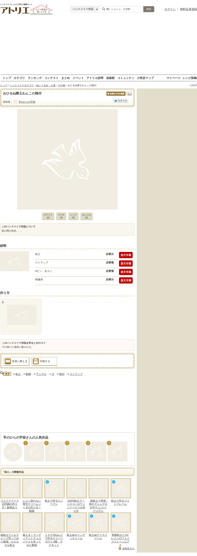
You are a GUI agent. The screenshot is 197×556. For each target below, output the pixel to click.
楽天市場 (126, 255)
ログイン (170, 9)
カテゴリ (19, 78)
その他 (61, 85)
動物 (28, 374)
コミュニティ (125, 78)
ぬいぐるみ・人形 (45, 85)
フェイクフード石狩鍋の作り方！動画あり (10, 504)
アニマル (41, 374)
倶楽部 (110, 78)
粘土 (18, 374)
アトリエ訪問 (94, 78)
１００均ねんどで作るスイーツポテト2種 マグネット (54, 540)
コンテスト (51, 78)
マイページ (173, 78)
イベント (78, 78)
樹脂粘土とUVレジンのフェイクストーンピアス (120, 540)
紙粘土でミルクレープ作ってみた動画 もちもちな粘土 (10, 540)
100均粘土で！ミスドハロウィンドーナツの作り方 (76, 506)
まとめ (65, 78)
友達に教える (16, 361)
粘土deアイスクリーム (98, 536)
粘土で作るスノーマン (54, 502)
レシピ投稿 (190, 78)
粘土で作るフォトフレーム (120, 502)
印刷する (41, 361)
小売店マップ (145, 78)
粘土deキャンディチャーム (76, 536)
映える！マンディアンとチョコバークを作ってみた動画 (32, 540)
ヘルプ (193, 84)
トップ (7, 78)
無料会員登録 (188, 9)
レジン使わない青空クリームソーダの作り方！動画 (32, 506)
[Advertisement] (98, 46)
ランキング (35, 78)
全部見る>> (128, 548)
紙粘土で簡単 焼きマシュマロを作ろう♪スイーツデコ (99, 506)
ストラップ (76, 374)
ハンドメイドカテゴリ (22, 85)
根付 (62, 374)
